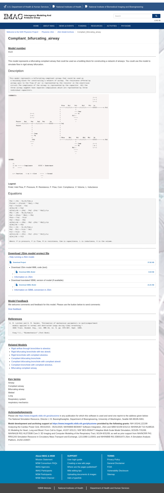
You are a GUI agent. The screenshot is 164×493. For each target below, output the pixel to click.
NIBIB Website (44, 488)
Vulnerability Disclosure (118, 471)
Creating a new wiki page (78, 463)
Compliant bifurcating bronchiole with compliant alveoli (35, 361)
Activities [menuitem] (112, 26)
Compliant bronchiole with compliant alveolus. (32, 365)
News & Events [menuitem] (66, 26)
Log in (157, 20)
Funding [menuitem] (82, 26)
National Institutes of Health (68, 7)
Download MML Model (27, 272)
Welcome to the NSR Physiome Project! (22, 32)
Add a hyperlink (74, 478)
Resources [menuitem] (96, 26)
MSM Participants (44, 474)
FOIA (109, 467)
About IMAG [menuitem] (48, 26)
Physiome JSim (48, 32)
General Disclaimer (116, 463)
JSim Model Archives (65, 32)
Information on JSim (23, 277)
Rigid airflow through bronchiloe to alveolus (30, 348)
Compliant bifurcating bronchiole (26, 358)
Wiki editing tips (74, 471)
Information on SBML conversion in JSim (32, 290)
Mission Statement (44, 459)
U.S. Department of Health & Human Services (28, 7)
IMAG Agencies (43, 467)
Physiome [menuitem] (126, 26)
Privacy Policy (113, 459)
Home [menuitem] (36, 26)
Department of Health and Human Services (109, 488)
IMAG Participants (44, 471)
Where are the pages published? (82, 467)
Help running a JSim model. (22, 257)
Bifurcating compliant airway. (24, 368)
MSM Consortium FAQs (46, 463)
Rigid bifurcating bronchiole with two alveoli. (31, 352)
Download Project (19, 262)
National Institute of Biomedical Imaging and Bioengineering (116, 7)
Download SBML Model (27, 285)
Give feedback (14, 309)
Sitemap (111, 474)
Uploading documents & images (81, 474)
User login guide (74, 459)
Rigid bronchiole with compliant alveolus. (29, 355)
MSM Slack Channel (46, 478)
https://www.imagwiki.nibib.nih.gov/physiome (39, 416)
